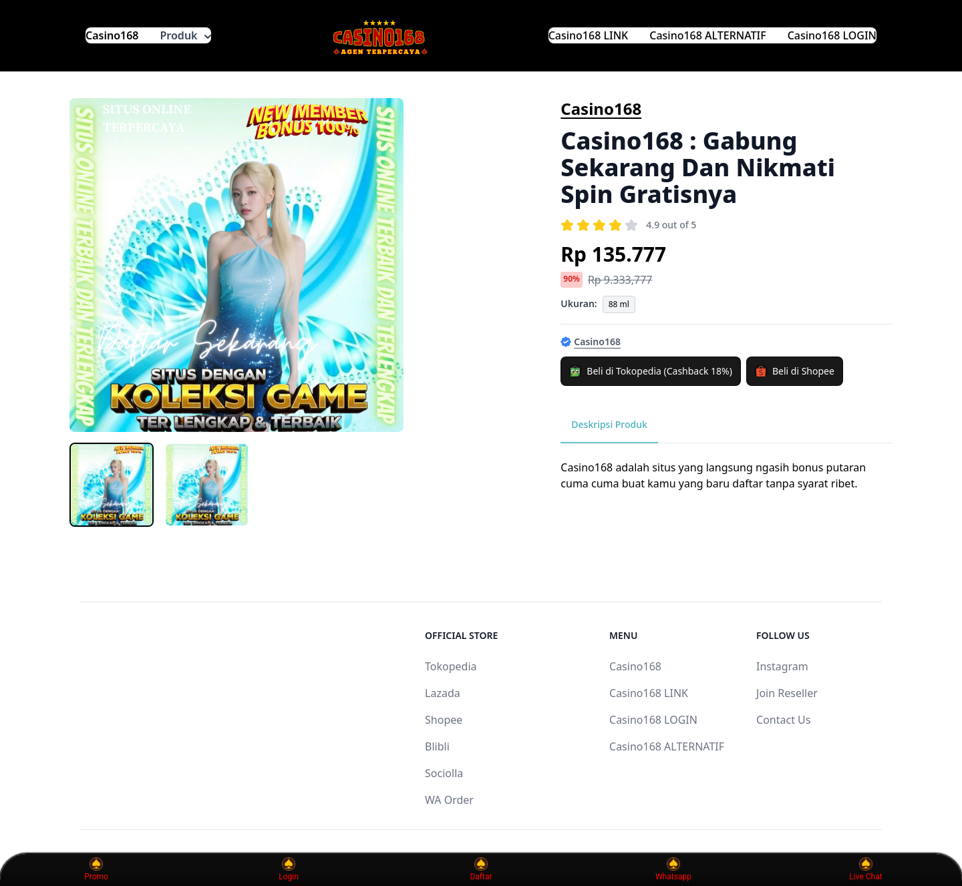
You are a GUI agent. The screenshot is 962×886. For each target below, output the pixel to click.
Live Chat (865, 869)
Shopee (443, 719)
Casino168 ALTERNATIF (707, 35)
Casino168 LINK (588, 35)
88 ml (619, 304)
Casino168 (112, 35)
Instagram (782, 666)
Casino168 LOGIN (832, 35)
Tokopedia (451, 666)
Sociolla (444, 773)
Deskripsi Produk (609, 424)
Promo (96, 869)
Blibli (437, 746)
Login (289, 869)
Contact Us (783, 719)
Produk (185, 35)
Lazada (442, 693)
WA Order (449, 800)
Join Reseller (787, 693)
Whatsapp (673, 869)
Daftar (481, 869)
